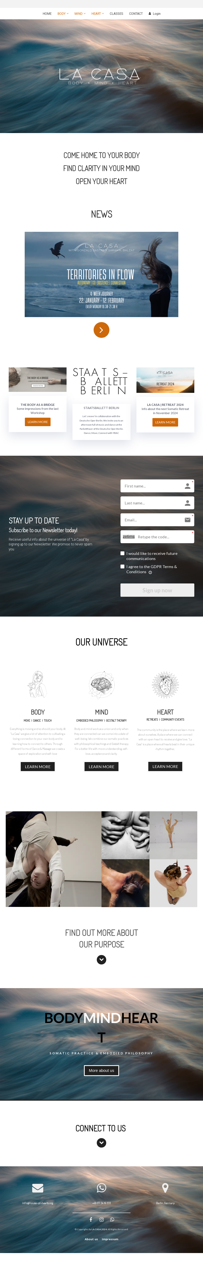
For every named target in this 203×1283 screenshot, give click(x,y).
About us (91, 1239)
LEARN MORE (38, 422)
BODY (61, 14)
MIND (78, 14)
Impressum (110, 1239)
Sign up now (157, 590)
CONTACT (136, 14)
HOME (47, 14)
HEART (96, 14)
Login (155, 14)
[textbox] (54, 546)
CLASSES (116, 14)
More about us (101, 1070)
